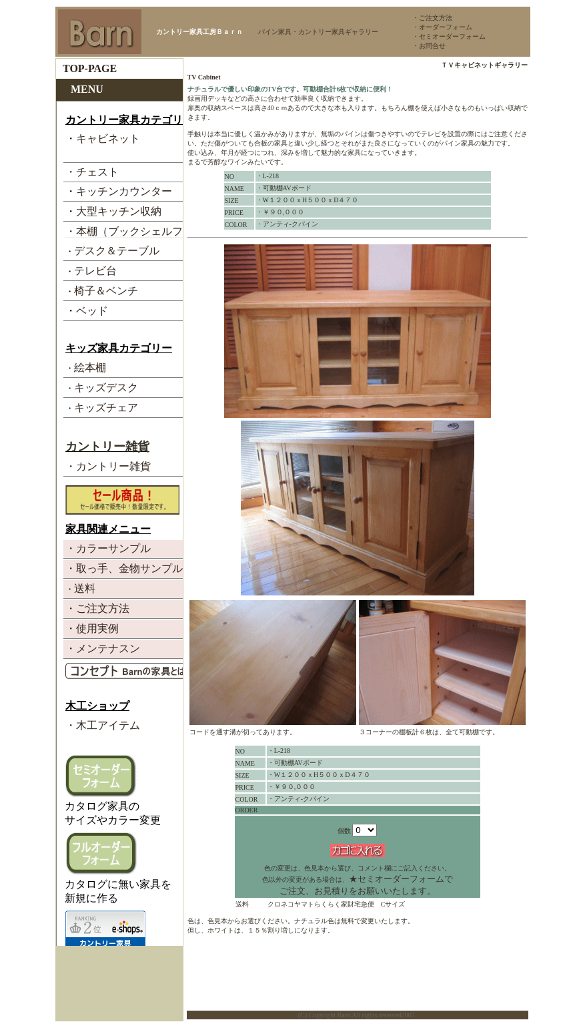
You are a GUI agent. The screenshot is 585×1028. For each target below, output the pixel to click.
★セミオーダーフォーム (396, 879)
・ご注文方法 (432, 17)
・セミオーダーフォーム (449, 36)
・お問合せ (429, 45)
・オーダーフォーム (442, 27)
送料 (242, 904)
